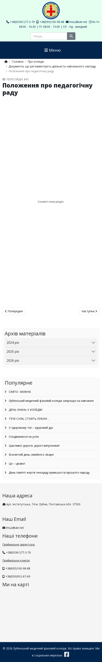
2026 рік (13, 360)
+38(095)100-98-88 (51, 22)
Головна (17, 61)
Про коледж (36, 61)
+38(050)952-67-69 (17, 576)
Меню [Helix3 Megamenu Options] (52, 50)
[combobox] (49, 36)
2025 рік (13, 351)
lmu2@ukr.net (78, 22)
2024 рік (13, 342)
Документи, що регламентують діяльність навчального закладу (52, 66)
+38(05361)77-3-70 (22, 22)
